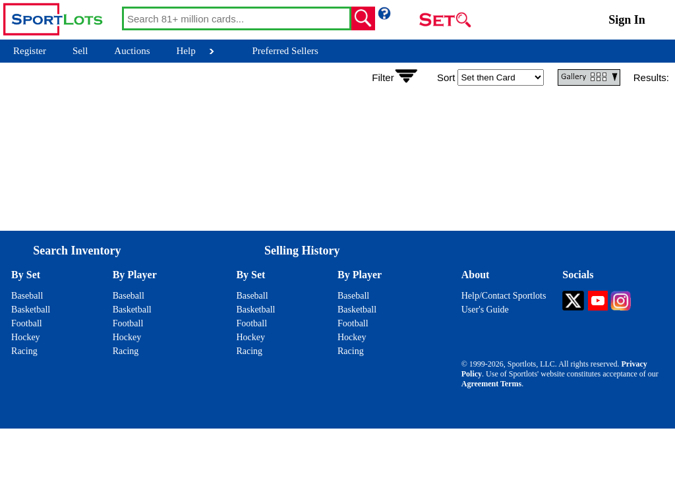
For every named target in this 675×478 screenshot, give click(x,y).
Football (26, 323)
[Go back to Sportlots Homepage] (61, 20)
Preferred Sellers (285, 50)
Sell (80, 50)
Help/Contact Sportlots (503, 296)
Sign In (626, 19)
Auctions (132, 50)
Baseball (27, 296)
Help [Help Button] (186, 50)
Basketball (30, 309)
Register (29, 50)
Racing (24, 351)
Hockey (25, 337)
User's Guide (485, 309)
